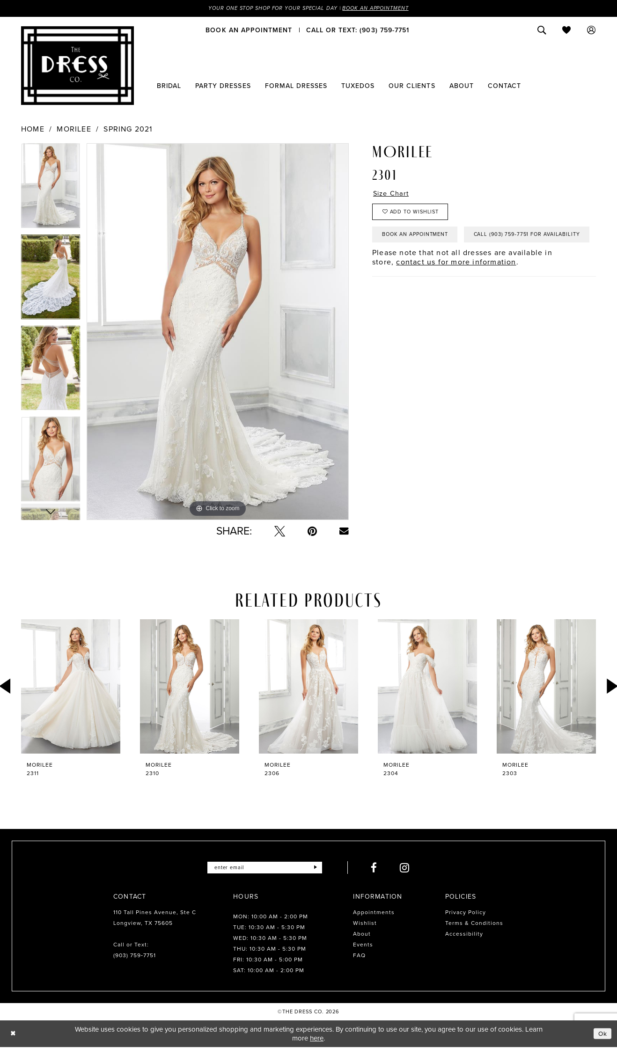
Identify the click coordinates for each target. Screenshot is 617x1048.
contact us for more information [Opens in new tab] (456, 292)
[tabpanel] (50, 189)
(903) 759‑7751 (134, 956)
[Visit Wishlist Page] (566, 30)
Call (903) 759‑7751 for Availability (441, 264)
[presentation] (70, 687)
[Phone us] (357, 30)
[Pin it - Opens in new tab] (312, 531)
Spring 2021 (127, 129)
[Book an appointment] (248, 30)
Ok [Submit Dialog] (602, 1034)
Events (363, 945)
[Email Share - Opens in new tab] (344, 531)
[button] (591, 30)
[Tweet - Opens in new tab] (279, 531)
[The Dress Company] (77, 66)
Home (32, 129)
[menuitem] (248, 30)
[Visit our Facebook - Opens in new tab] (378, 868)
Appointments (374, 913)
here (316, 1038)
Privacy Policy (465, 913)
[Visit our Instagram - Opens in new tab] (409, 868)
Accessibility (464, 934)
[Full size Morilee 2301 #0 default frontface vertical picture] (217, 332)
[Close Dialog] (14, 1034)
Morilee (74, 129)
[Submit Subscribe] (319, 868)
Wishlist (365, 923)
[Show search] (541, 30)
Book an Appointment (382, 8)
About (362, 934)
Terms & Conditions (474, 923)
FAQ (359, 956)
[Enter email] (265, 868)
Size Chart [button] (392, 194)
